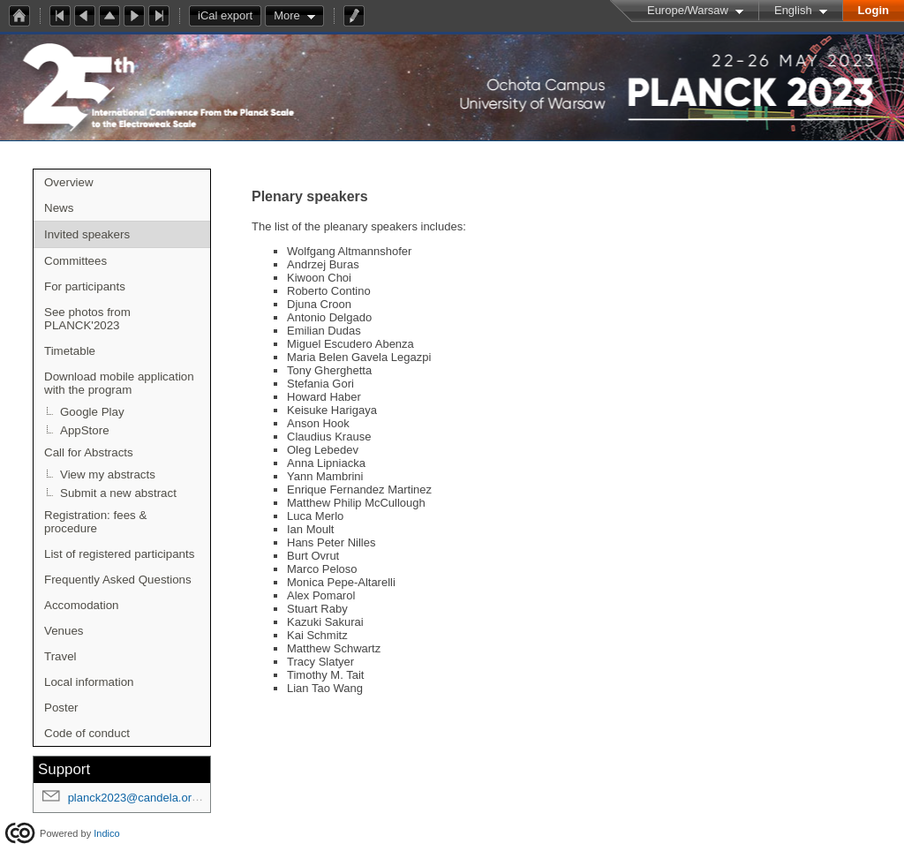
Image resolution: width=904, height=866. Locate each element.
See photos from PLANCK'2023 (87, 318)
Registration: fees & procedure (95, 521)
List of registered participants (119, 554)
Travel (60, 656)
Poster (61, 707)
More (287, 15)
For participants (84, 286)
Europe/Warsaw (687, 10)
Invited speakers (87, 234)
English (793, 10)
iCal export (229, 15)
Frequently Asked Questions (118, 579)
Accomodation (81, 605)
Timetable (69, 351)
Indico (106, 833)
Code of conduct (87, 733)
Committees (75, 260)
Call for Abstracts (88, 452)
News (58, 208)
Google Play (92, 411)
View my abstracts (107, 474)
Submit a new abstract (118, 493)
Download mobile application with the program (119, 383)
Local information (89, 682)
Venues (63, 630)
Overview (69, 182)
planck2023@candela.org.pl (139, 797)
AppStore (84, 430)
